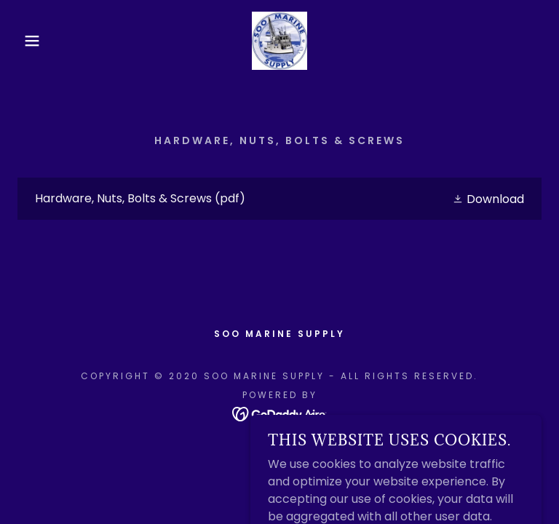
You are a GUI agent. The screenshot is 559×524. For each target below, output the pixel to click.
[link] (279, 41)
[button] (28, 40)
